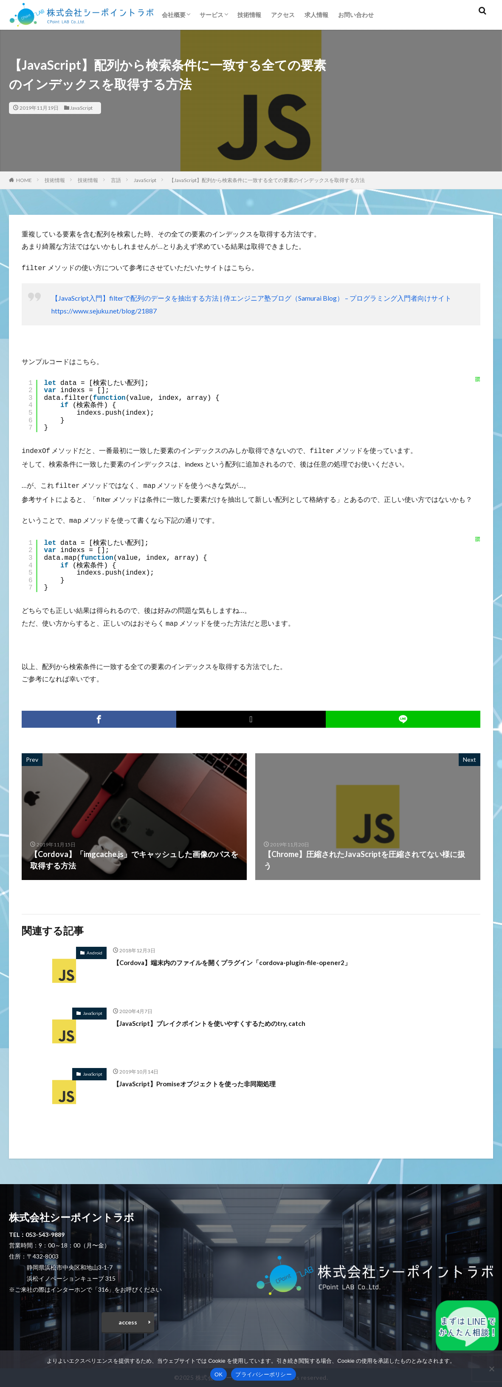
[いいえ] (491, 1368)
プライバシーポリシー (263, 1374)
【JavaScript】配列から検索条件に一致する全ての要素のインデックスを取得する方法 (267, 180)
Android (94, 948)
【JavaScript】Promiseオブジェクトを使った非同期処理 (210, 1079)
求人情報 (316, 14)
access (127, 1320)
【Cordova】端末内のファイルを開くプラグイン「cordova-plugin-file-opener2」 (254, 958)
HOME (24, 180)
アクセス (283, 14)
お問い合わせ (356, 14)
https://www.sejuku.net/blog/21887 (104, 310)
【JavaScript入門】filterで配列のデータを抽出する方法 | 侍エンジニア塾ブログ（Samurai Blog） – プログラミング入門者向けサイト (251, 297)
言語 (116, 180)
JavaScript (81, 108)
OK (218, 1374)
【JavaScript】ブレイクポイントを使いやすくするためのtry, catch (228, 1018)
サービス (211, 14)
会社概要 (174, 14)
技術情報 (249, 14)
